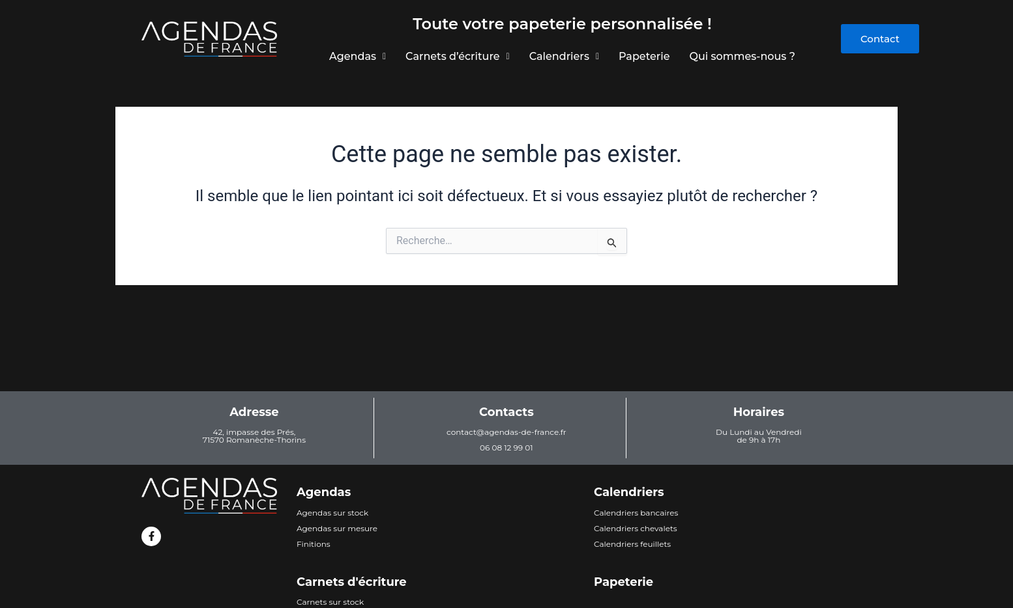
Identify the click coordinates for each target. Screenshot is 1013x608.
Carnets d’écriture (456, 56)
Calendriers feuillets (632, 544)
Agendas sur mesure (337, 528)
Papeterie (645, 56)
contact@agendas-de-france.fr (506, 432)
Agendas (355, 56)
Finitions (313, 544)
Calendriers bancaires (636, 513)
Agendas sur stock (332, 513)
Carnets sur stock (330, 602)
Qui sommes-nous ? (744, 56)
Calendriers (564, 56)
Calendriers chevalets (635, 528)
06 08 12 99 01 (506, 447)
